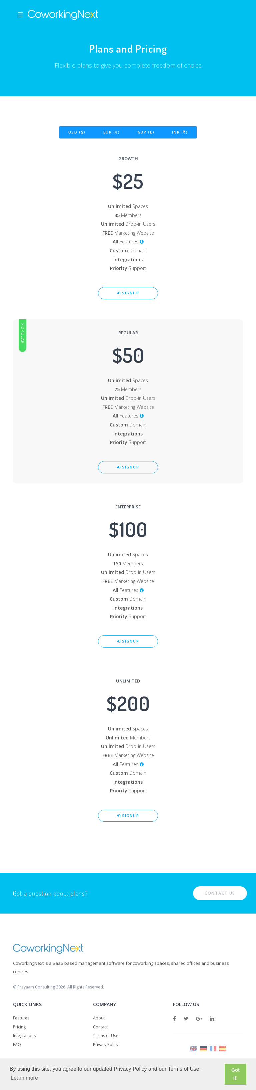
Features (21, 1018)
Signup (128, 292)
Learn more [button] (24, 1078)
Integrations (24, 1035)
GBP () (146, 132)
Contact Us (220, 893)
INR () (180, 132)
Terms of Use (105, 1035)
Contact (100, 1027)
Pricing (19, 1027)
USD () (77, 132)
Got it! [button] (235, 1074)
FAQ (17, 1044)
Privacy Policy (105, 1044)
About (99, 1018)
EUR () (111, 132)
